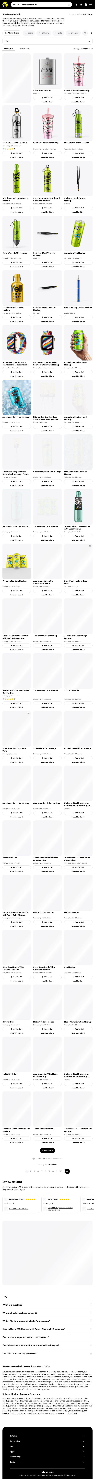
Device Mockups (69, 313)
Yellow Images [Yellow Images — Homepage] (47, 1472)
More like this (47, 102)
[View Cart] (76, 5)
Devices (4, 368)
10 (61, 1171)
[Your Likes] (81, 5)
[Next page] (67, 1171)
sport (29, 33)
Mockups (8, 48)
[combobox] (46, 4)
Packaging (67, 93)
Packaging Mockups (40, 422)
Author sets (24, 48)
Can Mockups (76, 258)
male (58, 33)
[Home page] (34, 1159)
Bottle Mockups (16, 146)
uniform (43, 33)
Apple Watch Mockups (15, 368)
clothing (73, 33)
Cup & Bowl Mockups (79, 93)
